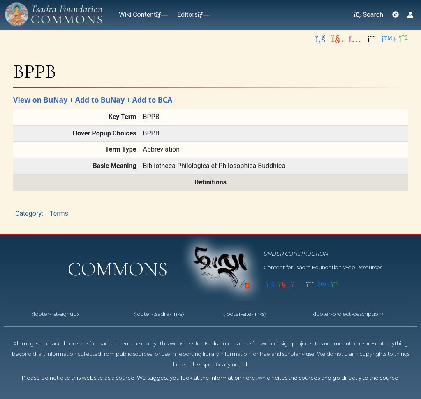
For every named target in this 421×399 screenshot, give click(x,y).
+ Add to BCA (149, 100)
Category (28, 213)
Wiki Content (141, 15)
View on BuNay (40, 100)
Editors (191, 15)
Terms (59, 213)
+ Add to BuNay (97, 100)
